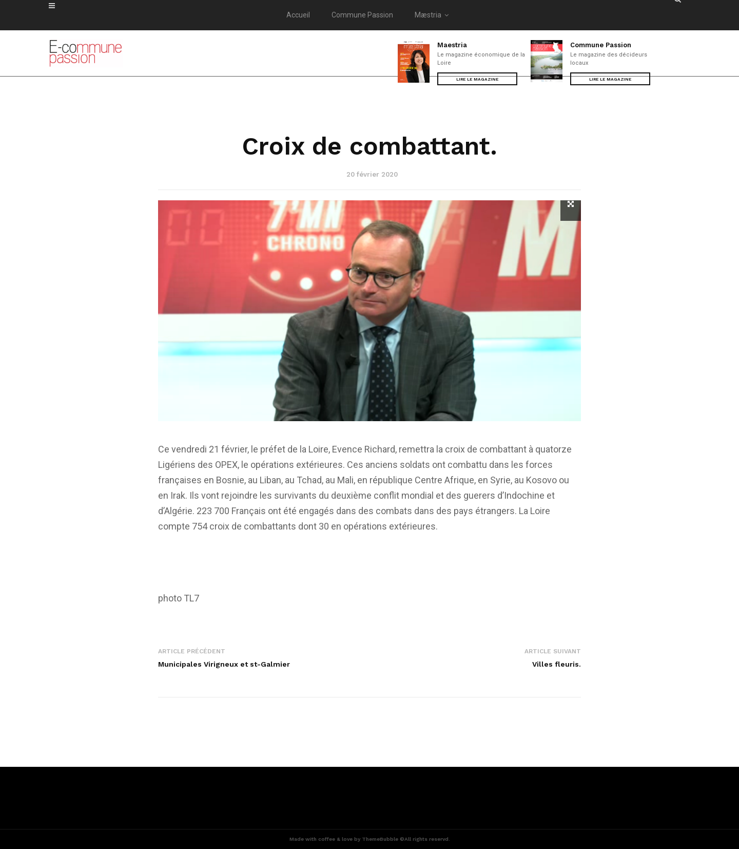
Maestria (452, 45)
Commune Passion (362, 15)
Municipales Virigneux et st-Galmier (224, 664)
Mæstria (434, 15)
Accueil (298, 15)
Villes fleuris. (556, 664)
